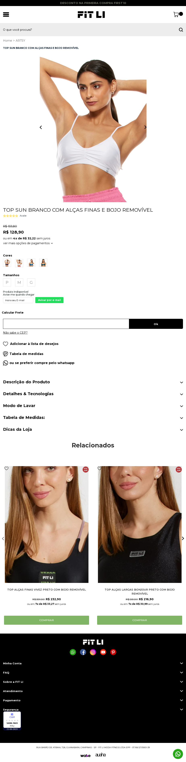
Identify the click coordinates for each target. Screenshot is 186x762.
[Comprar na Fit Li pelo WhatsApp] (72, 652)
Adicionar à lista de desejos (30, 343)
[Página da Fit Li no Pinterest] (113, 652)
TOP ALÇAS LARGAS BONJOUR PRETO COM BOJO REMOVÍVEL (140, 591)
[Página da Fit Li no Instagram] (93, 652)
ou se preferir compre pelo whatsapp (41, 363)
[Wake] (85, 755)
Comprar (46, 620)
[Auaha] (101, 755)
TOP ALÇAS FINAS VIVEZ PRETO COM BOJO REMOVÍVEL (46, 589)
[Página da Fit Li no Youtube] (103, 652)
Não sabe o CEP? (15, 332)
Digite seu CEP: (93, 314)
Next (145, 127)
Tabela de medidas (26, 354)
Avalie (23, 215)
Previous (41, 127)
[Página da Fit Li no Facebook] (82, 652)
